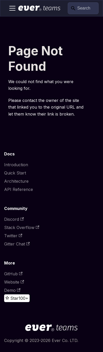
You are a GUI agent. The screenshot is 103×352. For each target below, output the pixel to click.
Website (14, 282)
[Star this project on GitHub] (12, 298)
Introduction (16, 164)
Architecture (16, 181)
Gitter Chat (17, 244)
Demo (12, 290)
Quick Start (15, 172)
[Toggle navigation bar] (12, 8)
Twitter (13, 235)
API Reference (18, 189)
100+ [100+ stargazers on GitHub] (23, 298)
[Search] (83, 8)
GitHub (13, 273)
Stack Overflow (21, 227)
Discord (14, 219)
